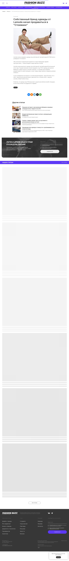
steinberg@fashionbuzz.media (7, 547)
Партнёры (22, 528)
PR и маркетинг (59, 7)
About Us (22, 533)
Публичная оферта (41, 546)
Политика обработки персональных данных (45, 547)
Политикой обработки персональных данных (58, 527)
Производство (35, 8)
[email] (51, 144)
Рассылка (22, 530)
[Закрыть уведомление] (67, 552)
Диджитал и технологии (39, 7)
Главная (3, 11)
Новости (8, 7)
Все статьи (14, 7)
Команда (40, 523)
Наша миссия (23, 525)
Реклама (40, 525)
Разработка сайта (64, 542)
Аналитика (20, 7)
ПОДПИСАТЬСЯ (50, 154)
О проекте (22, 523)
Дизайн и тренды (50, 7)
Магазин (22, 535)
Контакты (40, 528)
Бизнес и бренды (28, 7)
